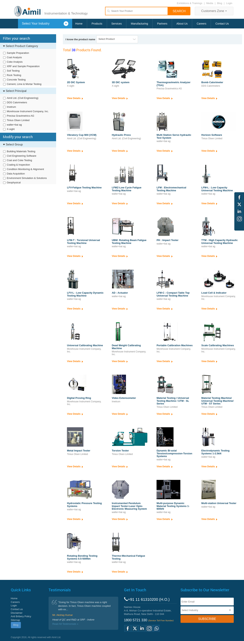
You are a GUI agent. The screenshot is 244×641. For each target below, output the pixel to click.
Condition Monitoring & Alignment (25, 169)
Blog (219, 3)
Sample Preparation (18, 52)
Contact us (17, 609)
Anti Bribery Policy (21, 616)
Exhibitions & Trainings (189, 3)
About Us (182, 23)
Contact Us (222, 23)
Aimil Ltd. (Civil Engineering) (22, 98)
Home (78, 23)
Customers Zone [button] (214, 11)
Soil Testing (13, 70)
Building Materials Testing (21, 151)
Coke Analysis (15, 61)
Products (97, 23)
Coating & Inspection (18, 164)
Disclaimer (17, 612)
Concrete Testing (16, 79)
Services (116, 23)
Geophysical (14, 182)
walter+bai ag (14, 124)
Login (229, 3)
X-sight (11, 129)
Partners (162, 23)
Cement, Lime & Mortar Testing (24, 84)
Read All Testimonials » (65, 623)
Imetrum (11, 106)
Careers (201, 23)
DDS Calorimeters (17, 102)
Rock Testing (14, 75)
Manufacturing (139, 23)
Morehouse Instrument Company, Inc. (28, 111)
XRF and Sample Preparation (23, 66)
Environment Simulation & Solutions (27, 178)
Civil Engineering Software (21, 155)
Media (210, 3)
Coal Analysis (14, 57)
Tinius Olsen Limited (18, 120)
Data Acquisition (16, 173)
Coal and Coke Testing (19, 160)
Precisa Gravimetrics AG (20, 115)
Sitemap (15, 620)
